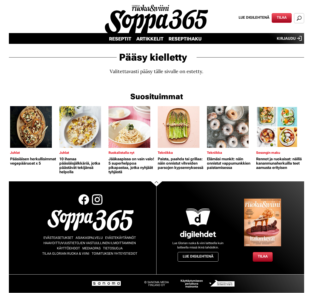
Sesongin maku (268, 153)
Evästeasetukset (58, 238)
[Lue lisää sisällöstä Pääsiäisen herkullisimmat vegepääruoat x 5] (33, 127)
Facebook (83, 199)
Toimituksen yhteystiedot (114, 253)
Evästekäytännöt (120, 238)
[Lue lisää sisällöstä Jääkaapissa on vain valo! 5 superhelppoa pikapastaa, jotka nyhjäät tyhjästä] (131, 127)
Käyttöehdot (68, 248)
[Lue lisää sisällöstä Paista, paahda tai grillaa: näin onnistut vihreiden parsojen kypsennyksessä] (181, 127)
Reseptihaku (185, 39)
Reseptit (120, 39)
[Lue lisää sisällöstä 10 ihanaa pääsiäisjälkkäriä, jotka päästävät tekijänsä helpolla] (82, 127)
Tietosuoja (113, 248)
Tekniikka (165, 153)
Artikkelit (149, 39)
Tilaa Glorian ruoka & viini (65, 253)
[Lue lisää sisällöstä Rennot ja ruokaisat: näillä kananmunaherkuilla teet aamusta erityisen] (279, 127)
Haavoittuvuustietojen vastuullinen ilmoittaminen (89, 243)
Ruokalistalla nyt (121, 153)
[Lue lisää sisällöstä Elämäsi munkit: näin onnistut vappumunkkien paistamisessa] (230, 127)
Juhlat (15, 153)
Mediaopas (91, 248)
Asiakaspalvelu (89, 238)
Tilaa (282, 17)
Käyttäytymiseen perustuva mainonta (192, 283)
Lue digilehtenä (254, 17)
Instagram (97, 199)
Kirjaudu (289, 38)
